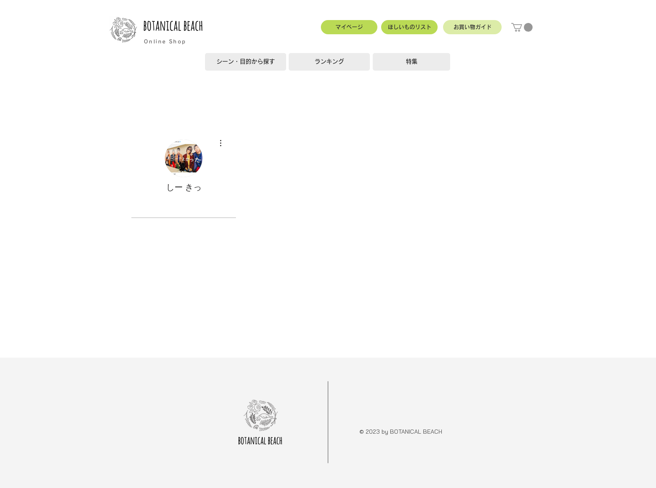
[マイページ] (349, 27)
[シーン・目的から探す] (245, 62)
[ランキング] (329, 62)
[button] (472, 27)
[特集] (411, 62)
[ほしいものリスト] (409, 27)
